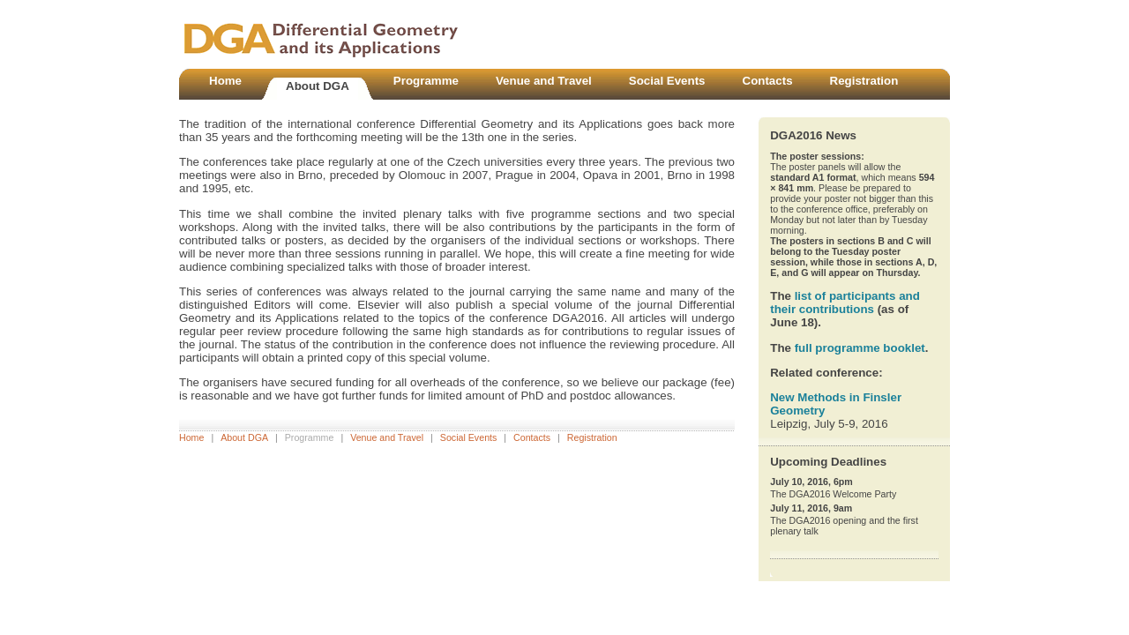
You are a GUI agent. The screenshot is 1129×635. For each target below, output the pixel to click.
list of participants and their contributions (845, 302)
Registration (592, 437)
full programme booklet (860, 348)
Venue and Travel (386, 437)
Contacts (531, 437)
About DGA (244, 437)
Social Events (468, 437)
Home (191, 437)
